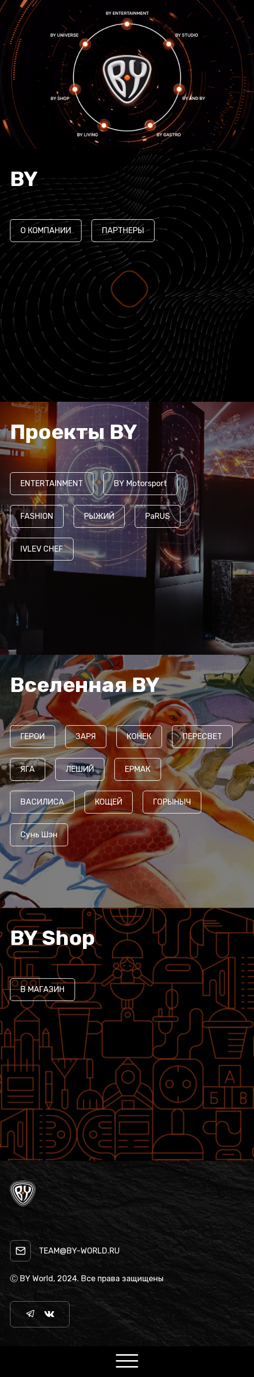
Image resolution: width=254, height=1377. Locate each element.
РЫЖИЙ (99, 516)
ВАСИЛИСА (42, 802)
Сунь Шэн (39, 834)
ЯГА (27, 769)
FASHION (36, 516)
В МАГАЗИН (42, 989)
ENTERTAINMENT (51, 483)
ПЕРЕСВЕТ (202, 736)
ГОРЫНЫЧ (172, 802)
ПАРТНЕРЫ (123, 230)
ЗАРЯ (86, 736)
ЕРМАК (138, 769)
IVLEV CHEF (41, 549)
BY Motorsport (140, 483)
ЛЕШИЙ (80, 769)
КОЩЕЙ (108, 802)
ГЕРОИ (32, 736)
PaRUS (157, 516)
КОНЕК (139, 736)
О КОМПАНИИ (45, 230)
